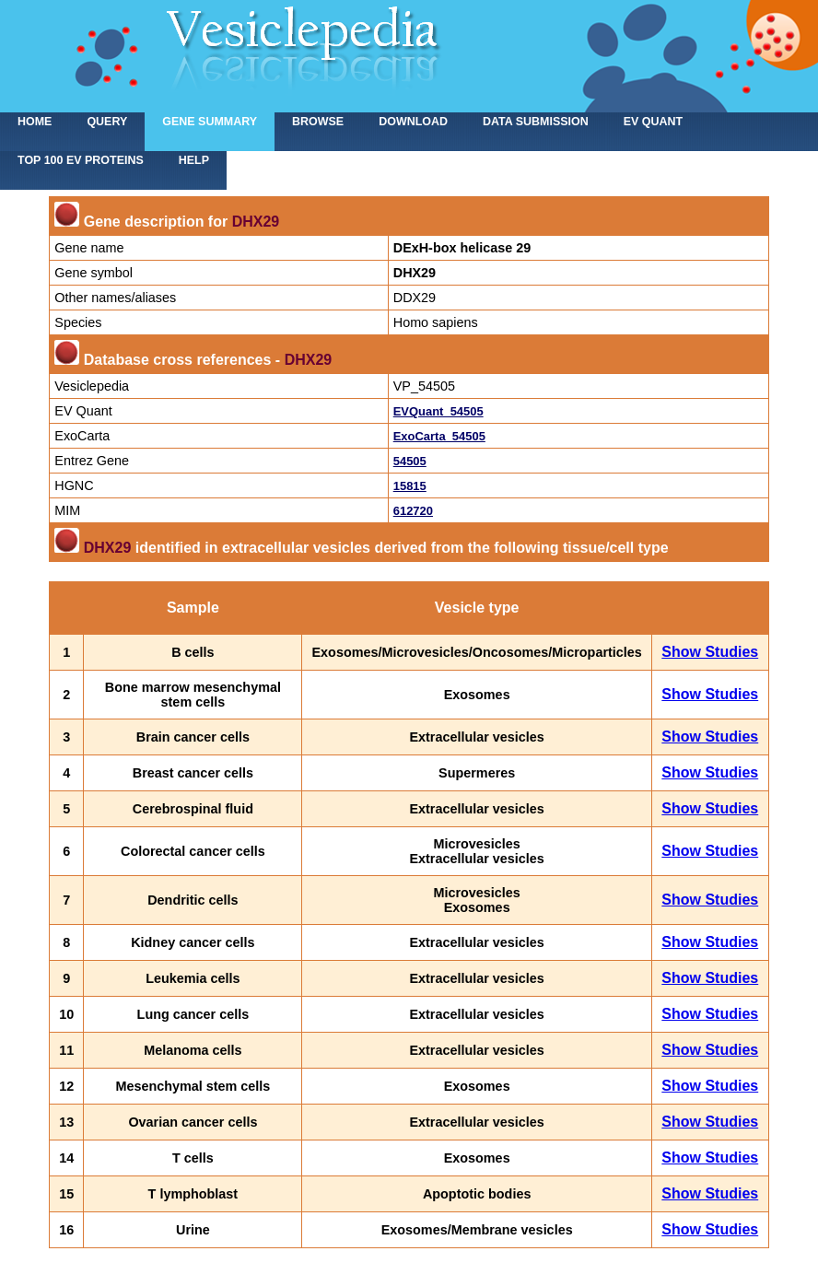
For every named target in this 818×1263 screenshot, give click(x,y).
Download (413, 121)
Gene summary (209, 121)
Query (107, 121)
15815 (410, 486)
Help (194, 160)
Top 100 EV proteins (81, 160)
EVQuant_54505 (438, 411)
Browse (318, 121)
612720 (413, 511)
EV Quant (653, 121)
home (35, 121)
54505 (410, 461)
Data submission (536, 121)
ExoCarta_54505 (439, 436)
